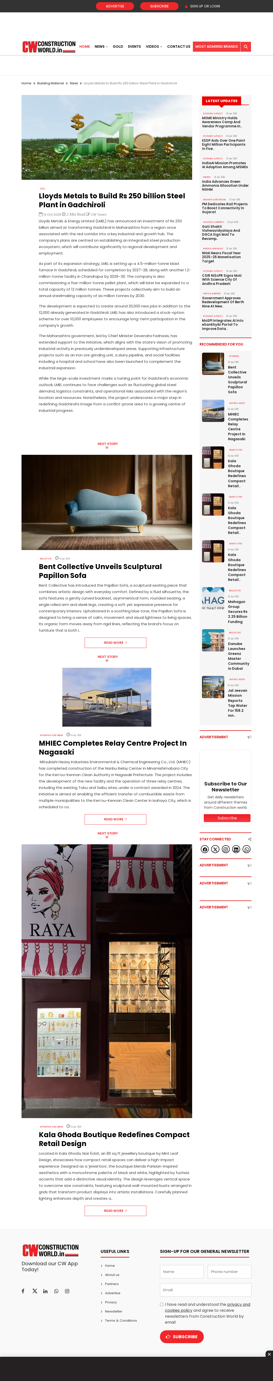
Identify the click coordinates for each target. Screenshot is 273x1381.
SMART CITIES (235, 447)
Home (84, 46)
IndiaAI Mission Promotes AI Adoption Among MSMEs (225, 165)
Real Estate (46, 558)
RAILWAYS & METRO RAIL (214, 198)
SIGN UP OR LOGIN (202, 6)
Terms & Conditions (120, 1320)
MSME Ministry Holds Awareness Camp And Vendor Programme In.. (222, 122)
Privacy (111, 1302)
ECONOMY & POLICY (213, 113)
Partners (112, 1284)
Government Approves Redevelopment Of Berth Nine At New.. (223, 300)
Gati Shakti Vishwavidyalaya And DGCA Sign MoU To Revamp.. (221, 231)
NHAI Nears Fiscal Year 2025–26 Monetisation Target (221, 256)
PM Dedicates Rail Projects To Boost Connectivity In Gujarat (224, 207)
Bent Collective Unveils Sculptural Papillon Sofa (237, 377)
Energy (207, 176)
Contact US (178, 46)
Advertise (115, 6)
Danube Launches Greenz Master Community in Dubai (238, 652)
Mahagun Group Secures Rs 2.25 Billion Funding (238, 608)
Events (134, 46)
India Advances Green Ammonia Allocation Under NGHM (225, 185)
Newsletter (113, 1311)
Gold (118, 46)
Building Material (50, 83)
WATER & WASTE (237, 400)
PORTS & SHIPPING (212, 291)
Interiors (234, 353)
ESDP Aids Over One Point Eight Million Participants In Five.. (223, 144)
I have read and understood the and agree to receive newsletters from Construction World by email (207, 1313)
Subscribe (159, 6)
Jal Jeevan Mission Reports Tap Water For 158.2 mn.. (237, 699)
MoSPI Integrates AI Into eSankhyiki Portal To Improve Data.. (222, 322)
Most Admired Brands (216, 46)
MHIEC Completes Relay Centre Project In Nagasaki (238, 424)
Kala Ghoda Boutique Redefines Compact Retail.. (237, 470)
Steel (74, 83)
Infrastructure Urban (51, 735)
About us (112, 1274)
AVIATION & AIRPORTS (213, 221)
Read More (115, 642)
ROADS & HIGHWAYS (213, 247)
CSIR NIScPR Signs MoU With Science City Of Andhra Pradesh (221, 278)
